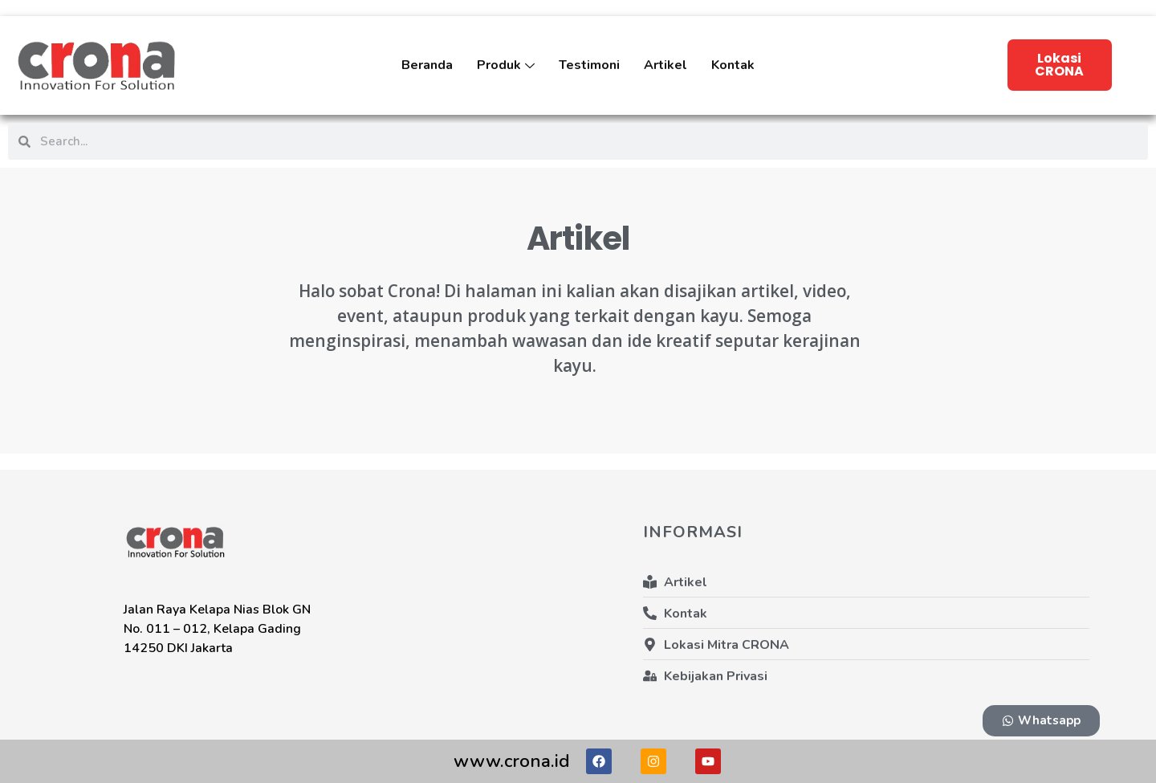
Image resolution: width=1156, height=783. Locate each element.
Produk (506, 76)
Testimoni (589, 65)
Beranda (427, 65)
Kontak (733, 65)
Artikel (665, 65)
